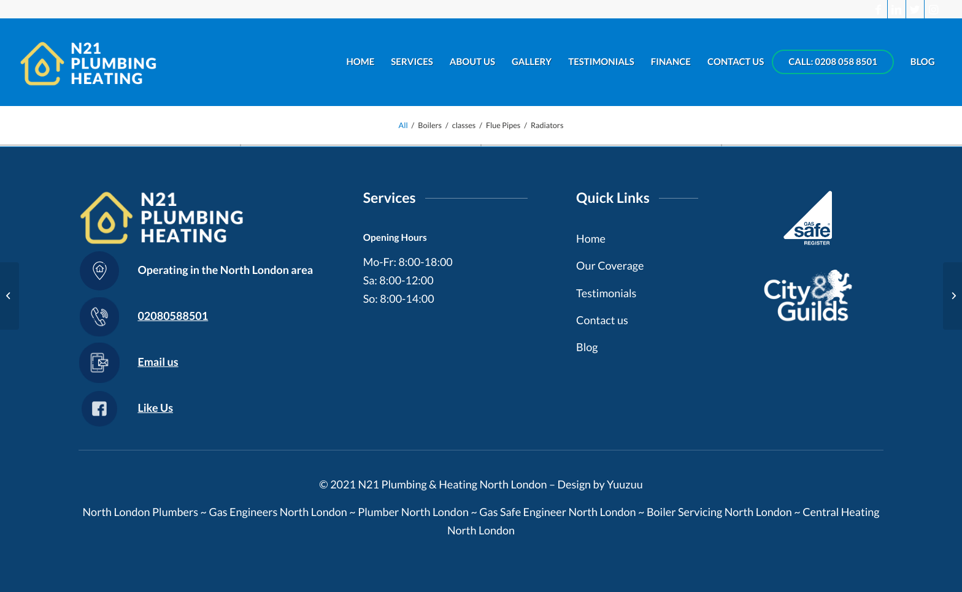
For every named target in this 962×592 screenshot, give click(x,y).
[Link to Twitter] (915, 9)
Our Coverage (610, 265)
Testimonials (606, 293)
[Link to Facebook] (878, 9)
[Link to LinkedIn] (897, 9)
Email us (157, 361)
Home (591, 238)
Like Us (155, 407)
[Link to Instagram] (934, 9)
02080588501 (172, 315)
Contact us (602, 320)
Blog (587, 347)
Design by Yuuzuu (599, 484)
